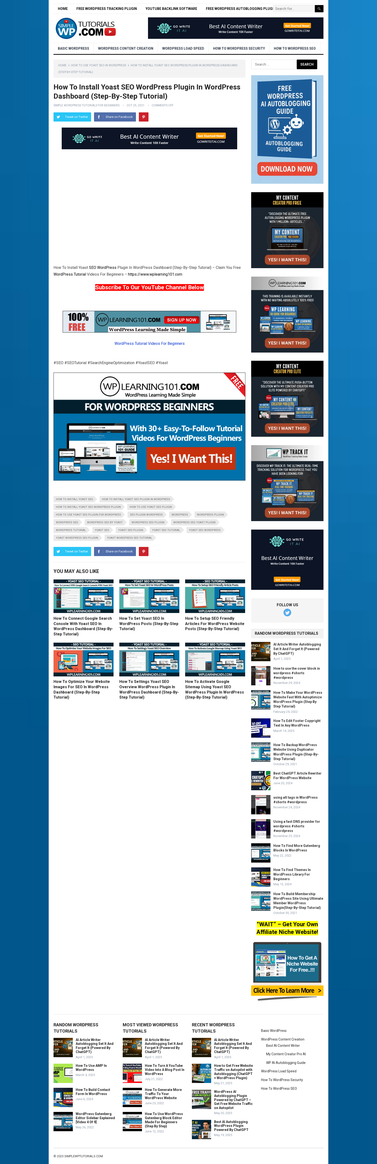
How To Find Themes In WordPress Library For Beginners (292, 874)
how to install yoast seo (74, 499)
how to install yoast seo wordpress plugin (88, 507)
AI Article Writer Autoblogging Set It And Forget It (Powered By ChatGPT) (297, 648)
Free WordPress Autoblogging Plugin (241, 9)
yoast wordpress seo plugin (77, 537)
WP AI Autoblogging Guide (286, 1063)
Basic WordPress (73, 48)
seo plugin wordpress (146, 514)
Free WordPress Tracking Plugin (106, 9)
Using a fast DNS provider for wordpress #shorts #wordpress (296, 826)
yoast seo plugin (130, 530)
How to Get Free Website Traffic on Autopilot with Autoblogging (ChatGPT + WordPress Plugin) (233, 1072)
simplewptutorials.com (83, 1156)
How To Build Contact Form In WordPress (93, 1092)
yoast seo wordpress (205, 530)
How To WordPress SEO (295, 48)
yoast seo (102, 530)
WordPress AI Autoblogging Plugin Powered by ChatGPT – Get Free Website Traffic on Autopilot (233, 1100)
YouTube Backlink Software (171, 9)
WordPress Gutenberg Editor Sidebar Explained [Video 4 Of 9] (95, 1118)
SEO (92, 267)
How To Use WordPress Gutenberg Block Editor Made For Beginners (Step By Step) (164, 1120)
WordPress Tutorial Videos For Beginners (149, 343)
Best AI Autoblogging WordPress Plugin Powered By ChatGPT (231, 1126)
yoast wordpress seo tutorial (129, 537)
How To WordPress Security (239, 48)
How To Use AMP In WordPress (91, 1068)
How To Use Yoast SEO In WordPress (98, 65)
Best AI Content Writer (283, 1046)
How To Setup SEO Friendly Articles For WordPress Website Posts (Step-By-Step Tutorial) (214, 623)
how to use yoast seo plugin (151, 507)
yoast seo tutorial (166, 530)
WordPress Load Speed (183, 48)
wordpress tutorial (71, 530)
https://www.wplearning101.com (155, 274)
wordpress (180, 514)
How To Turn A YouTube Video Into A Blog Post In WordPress (164, 1070)
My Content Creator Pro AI (286, 1054)
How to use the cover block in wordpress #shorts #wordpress (296, 673)
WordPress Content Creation (125, 48)
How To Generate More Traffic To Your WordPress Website (163, 1094)
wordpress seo (67, 522)
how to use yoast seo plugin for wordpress (88, 514)
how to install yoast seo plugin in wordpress (136, 499)
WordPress (106, 267)
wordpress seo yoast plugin (194, 522)
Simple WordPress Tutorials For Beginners (87, 105)
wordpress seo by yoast (105, 522)
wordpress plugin (210, 514)
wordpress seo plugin (148, 522)
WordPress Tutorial (70, 274)
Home (63, 9)
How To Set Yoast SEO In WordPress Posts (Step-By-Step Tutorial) (148, 623)
